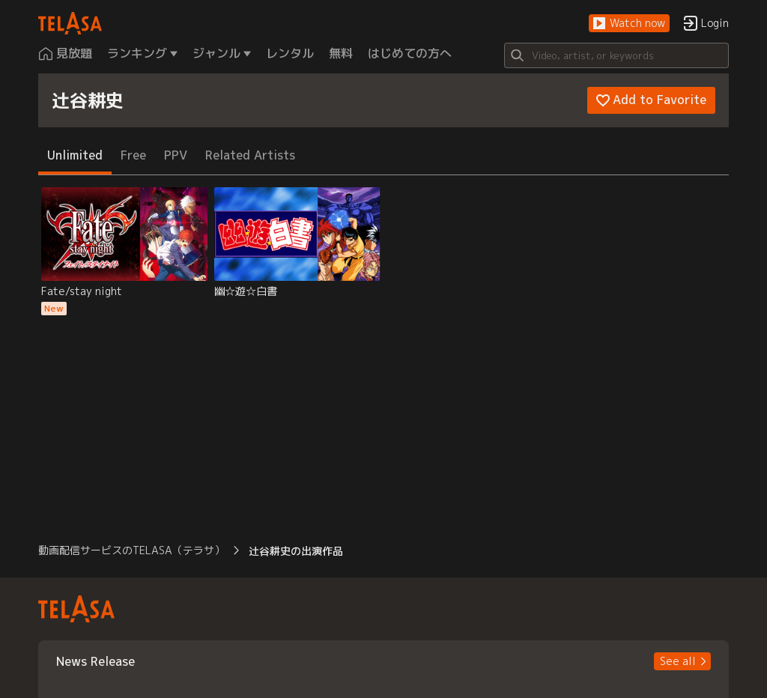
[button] (629, 23)
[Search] (616, 55)
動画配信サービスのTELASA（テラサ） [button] (131, 550)
